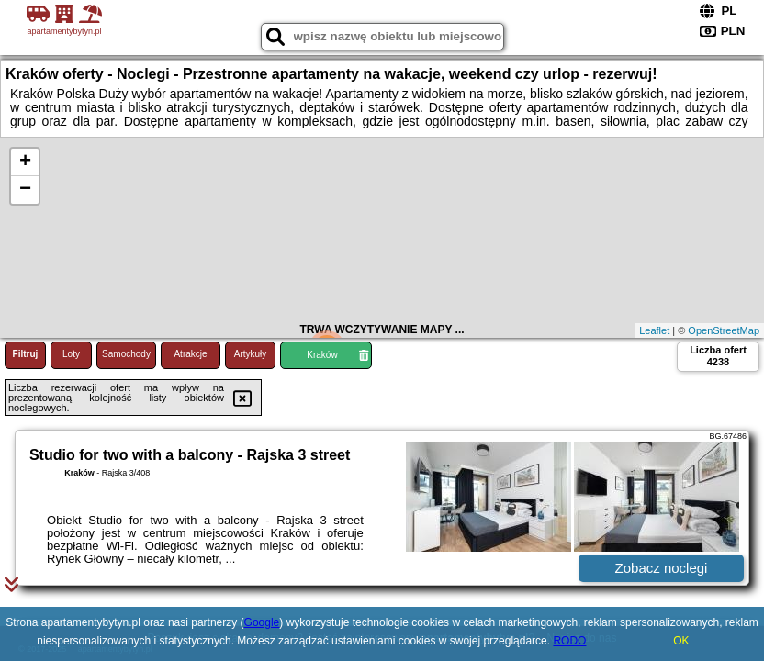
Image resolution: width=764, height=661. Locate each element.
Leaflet (654, 330)
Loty (71, 354)
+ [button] (25, 162)
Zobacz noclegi (661, 568)
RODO (569, 640)
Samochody (126, 354)
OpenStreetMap (723, 330)
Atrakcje (190, 354)
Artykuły (250, 354)
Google (262, 622)
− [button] (25, 190)
